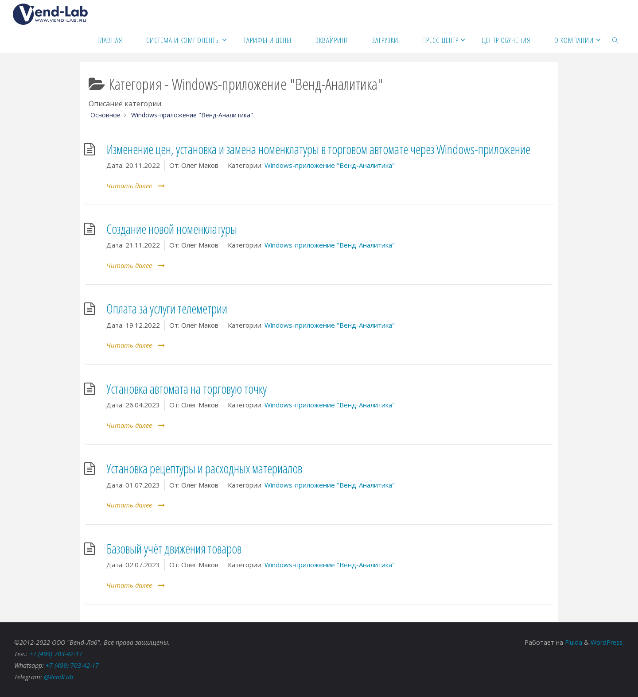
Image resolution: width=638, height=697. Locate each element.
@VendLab (58, 677)
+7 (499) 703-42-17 (56, 654)
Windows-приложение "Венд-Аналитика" (330, 165)
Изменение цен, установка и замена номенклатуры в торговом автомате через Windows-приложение (318, 149)
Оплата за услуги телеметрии (166, 308)
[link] (615, 40)
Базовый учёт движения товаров (173, 548)
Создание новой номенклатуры (171, 229)
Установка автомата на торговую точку (186, 388)
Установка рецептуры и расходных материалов (204, 468)
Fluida (572, 642)
